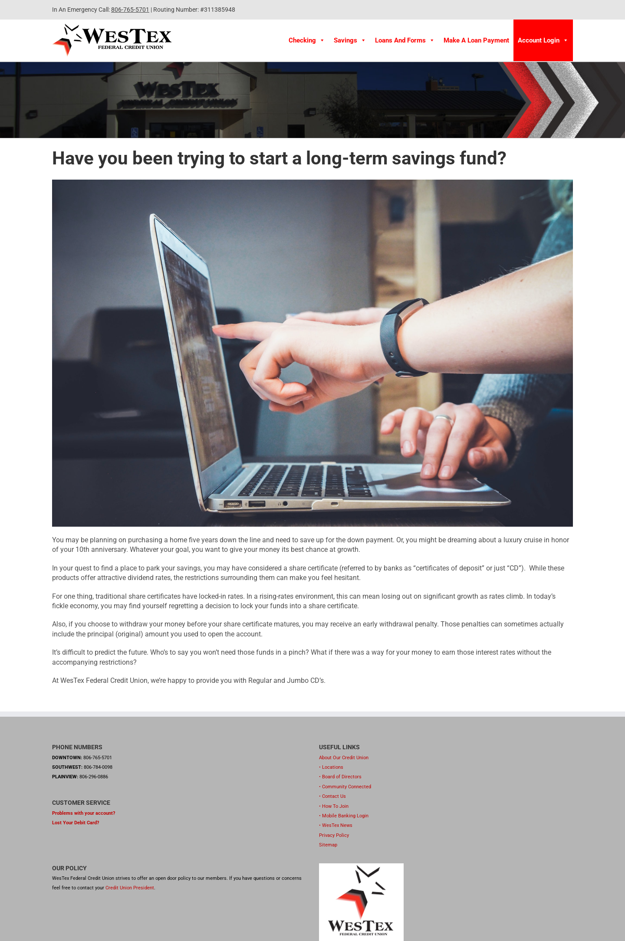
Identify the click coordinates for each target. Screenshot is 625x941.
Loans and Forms (405, 40)
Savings (350, 40)
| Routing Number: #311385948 (192, 9)
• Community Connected (345, 787)
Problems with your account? (83, 813)
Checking (307, 40)
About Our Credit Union (343, 758)
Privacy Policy (334, 835)
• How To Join (334, 806)
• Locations (331, 767)
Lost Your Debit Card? (75, 823)
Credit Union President (129, 888)
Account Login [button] (543, 40)
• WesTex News (335, 825)
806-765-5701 (130, 9)
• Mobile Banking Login (343, 816)
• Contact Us (332, 796)
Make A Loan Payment (476, 40)
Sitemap (328, 845)
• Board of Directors (340, 777)
